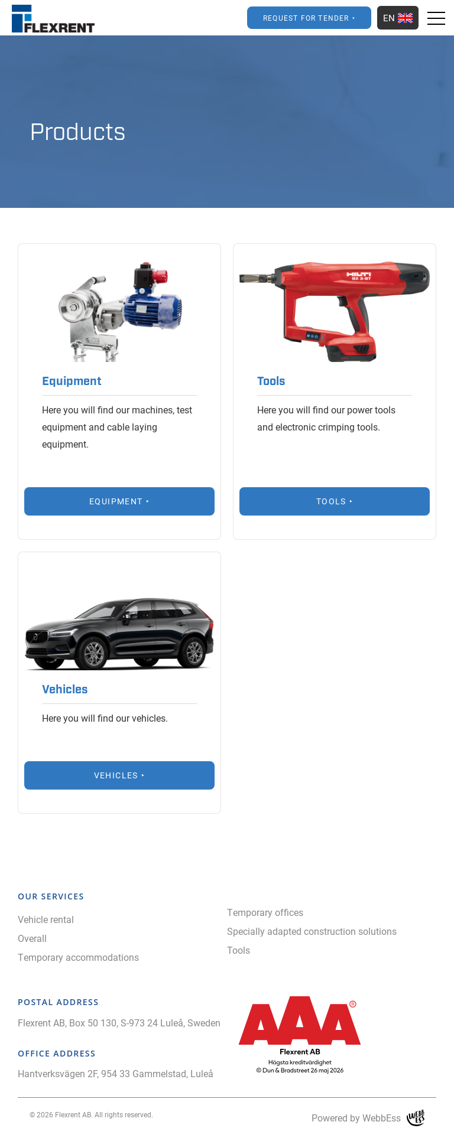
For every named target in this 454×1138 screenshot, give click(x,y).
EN (398, 18)
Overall (32, 938)
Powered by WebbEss (368, 1118)
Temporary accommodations (78, 957)
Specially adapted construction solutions (312, 931)
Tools (238, 950)
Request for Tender (306, 17)
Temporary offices (265, 912)
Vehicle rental (46, 919)
